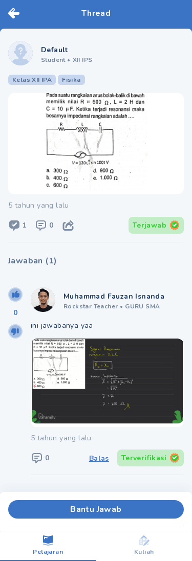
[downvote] (15, 331)
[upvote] (15, 294)
